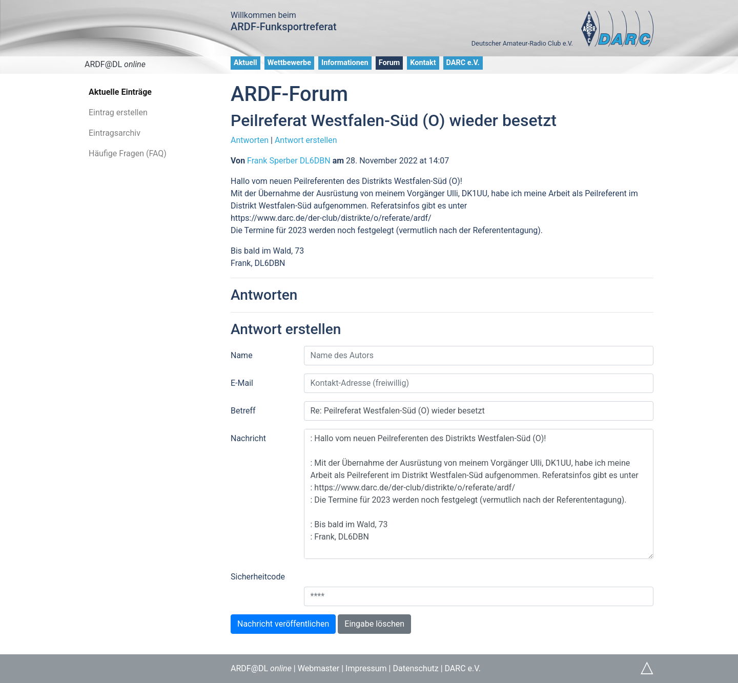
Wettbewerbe (289, 62)
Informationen (344, 62)
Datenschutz (415, 668)
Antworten (250, 140)
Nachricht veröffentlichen (283, 624)
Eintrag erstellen (118, 112)
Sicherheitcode (258, 577)
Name (242, 355)
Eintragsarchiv (114, 133)
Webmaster (319, 668)
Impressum (366, 668)
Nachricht (248, 438)
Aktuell (245, 62)
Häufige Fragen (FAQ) (128, 153)
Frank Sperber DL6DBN (289, 160)
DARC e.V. (463, 62)
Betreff (243, 411)
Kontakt (423, 62)
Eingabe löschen (374, 624)
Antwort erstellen (306, 140)
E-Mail (242, 383)
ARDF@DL (115, 64)
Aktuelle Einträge (120, 92)
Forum (389, 62)
